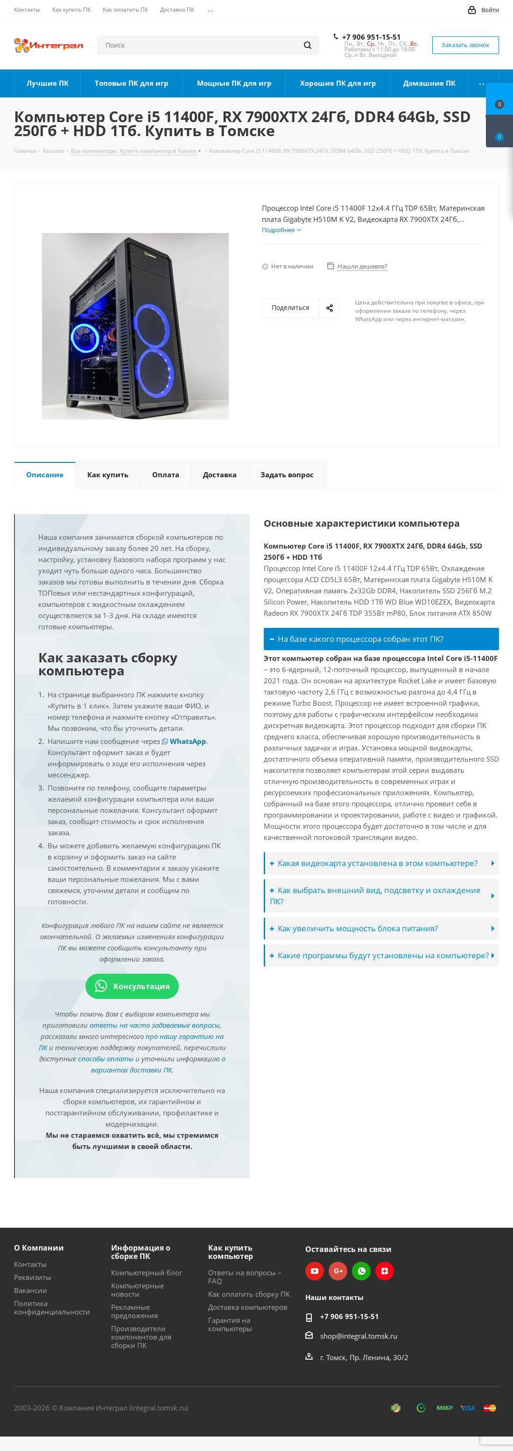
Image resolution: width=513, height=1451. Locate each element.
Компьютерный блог (146, 1272)
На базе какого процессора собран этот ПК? (356, 638)
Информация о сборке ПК (140, 1252)
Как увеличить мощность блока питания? (354, 928)
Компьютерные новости (137, 1290)
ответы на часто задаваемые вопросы (155, 1025)
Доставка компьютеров (248, 1307)
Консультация (132, 986)
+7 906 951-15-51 (371, 37)
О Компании (39, 1248)
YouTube (314, 1271)
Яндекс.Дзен (384, 1271)
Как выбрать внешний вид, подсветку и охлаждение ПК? (375, 896)
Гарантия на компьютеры (230, 1324)
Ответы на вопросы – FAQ (244, 1277)
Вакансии (30, 1290)
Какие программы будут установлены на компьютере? (379, 955)
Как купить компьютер (230, 1252)
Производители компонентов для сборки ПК (141, 1337)
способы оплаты (106, 1058)
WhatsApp (184, 741)
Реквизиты (32, 1277)
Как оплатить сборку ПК (249, 1294)
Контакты (30, 1264)
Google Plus (338, 1271)
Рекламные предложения (134, 1311)
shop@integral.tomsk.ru (358, 1336)
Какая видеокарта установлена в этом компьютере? (374, 863)
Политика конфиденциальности (52, 1307)
